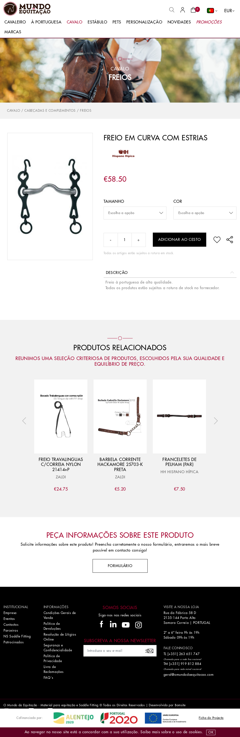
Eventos (9, 618)
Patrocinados (13, 642)
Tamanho (114, 201)
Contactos (11, 624)
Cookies (195, 732)
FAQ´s (48, 677)
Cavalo (74, 22)
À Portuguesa (46, 22)
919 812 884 (191, 663)
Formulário (120, 566)
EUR (228, 11)
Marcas (12, 32)
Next (214, 420)
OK (210, 732)
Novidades (179, 22)
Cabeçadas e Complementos (50, 110)
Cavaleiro (15, 22)
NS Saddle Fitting (17, 636)
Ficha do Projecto (211, 717)
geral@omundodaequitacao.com (189, 674)
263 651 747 (189, 654)
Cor (177, 201)
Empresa (10, 612)
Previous (25, 420)
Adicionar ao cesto (179, 240)
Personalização (144, 22)
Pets (116, 22)
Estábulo (97, 22)
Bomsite (180, 705)
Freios (120, 77)
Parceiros (11, 630)
